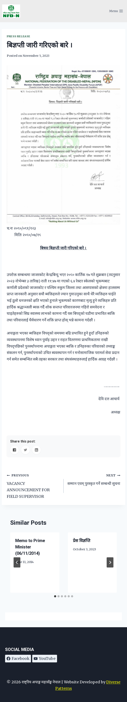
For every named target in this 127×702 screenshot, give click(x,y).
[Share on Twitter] (25, 450)
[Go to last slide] (17, 562)
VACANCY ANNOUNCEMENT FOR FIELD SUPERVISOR (33, 485)
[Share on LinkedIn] (36, 450)
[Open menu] (116, 11)
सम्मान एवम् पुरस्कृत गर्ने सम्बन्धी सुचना (93, 479)
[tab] (55, 596)
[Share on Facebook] (14, 450)
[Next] (110, 562)
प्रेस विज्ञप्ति (81, 540)
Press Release (18, 36)
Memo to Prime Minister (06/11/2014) (30, 547)
